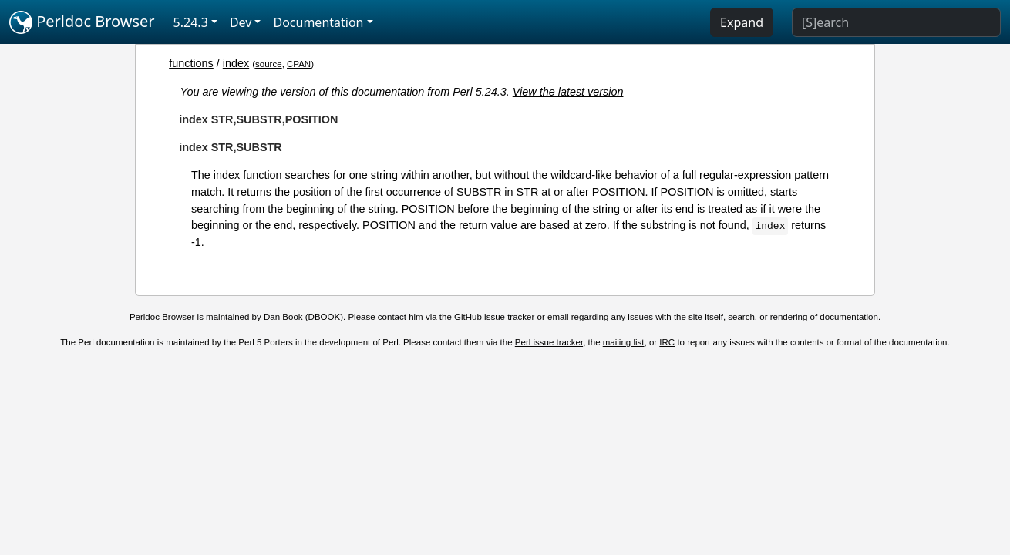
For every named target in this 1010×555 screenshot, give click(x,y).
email (558, 316)
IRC (667, 342)
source (268, 64)
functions (191, 63)
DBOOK (324, 316)
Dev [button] (241, 22)
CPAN (299, 64)
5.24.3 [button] (190, 22)
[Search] (896, 22)
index (236, 63)
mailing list (624, 342)
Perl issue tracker (549, 342)
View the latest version (568, 92)
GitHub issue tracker (494, 316)
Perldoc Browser (82, 22)
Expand (741, 22)
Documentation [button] (318, 22)
